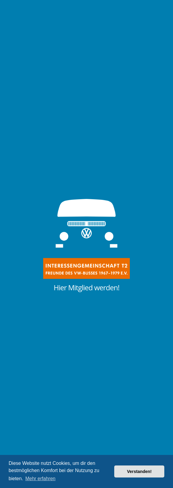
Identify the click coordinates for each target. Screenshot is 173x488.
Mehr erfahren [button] (40, 478)
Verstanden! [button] (139, 471)
